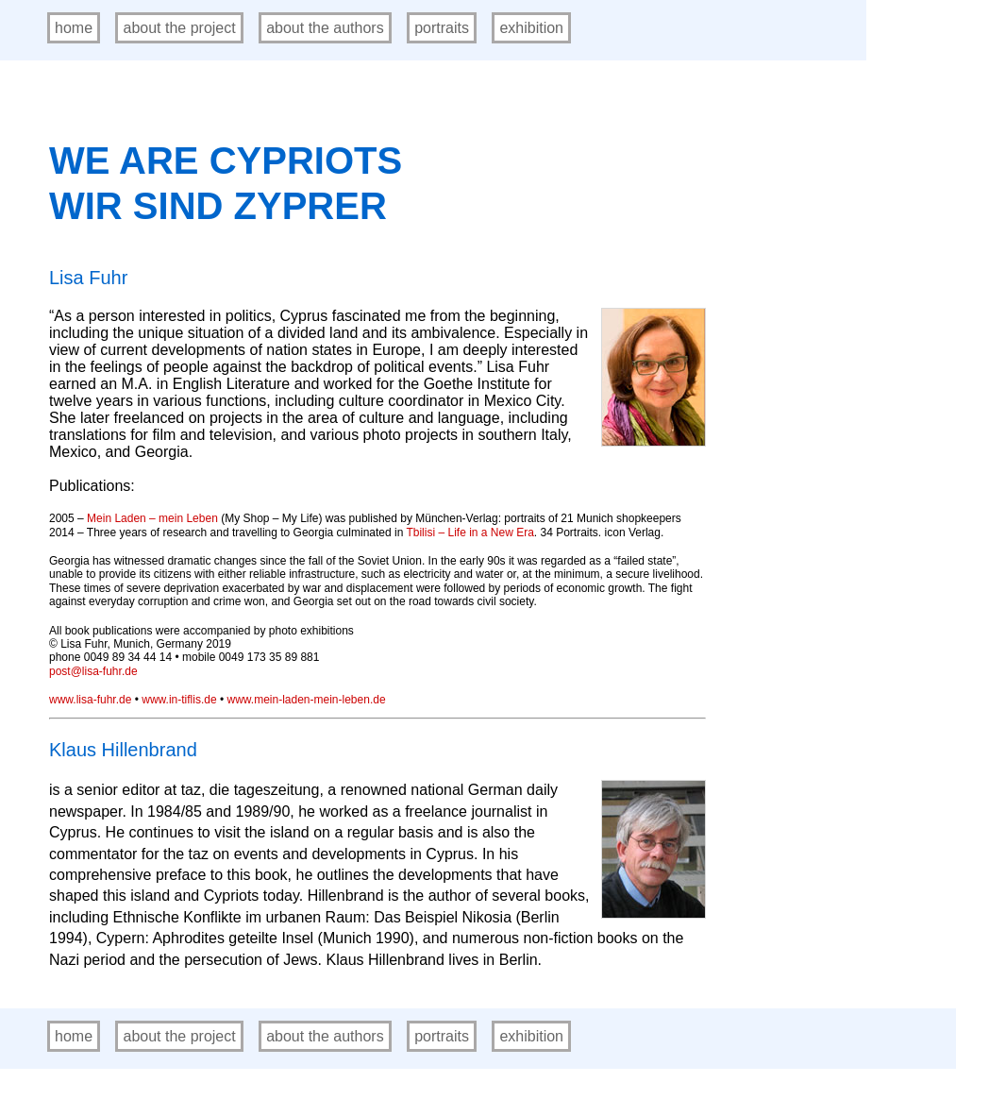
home (73, 28)
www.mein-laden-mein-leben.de (305, 699)
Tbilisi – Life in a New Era (469, 532)
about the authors (325, 28)
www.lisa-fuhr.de (90, 699)
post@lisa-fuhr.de (93, 671)
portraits (441, 28)
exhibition (531, 28)
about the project (179, 28)
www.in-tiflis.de (179, 699)
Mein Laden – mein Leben (152, 518)
